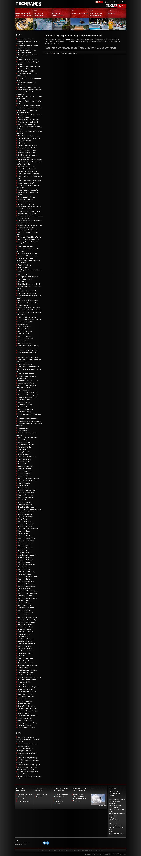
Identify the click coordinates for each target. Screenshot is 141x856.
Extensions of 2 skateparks (27, 507)
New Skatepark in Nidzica (26, 639)
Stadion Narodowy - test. (26, 228)
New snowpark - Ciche (25, 627)
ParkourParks (59, 801)
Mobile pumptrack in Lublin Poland (29, 181)
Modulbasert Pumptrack (26, 199)
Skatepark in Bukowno (25, 548)
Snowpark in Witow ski (25, 543)
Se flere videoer (102, 805)
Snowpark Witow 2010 (25, 466)
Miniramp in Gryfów (24, 682)
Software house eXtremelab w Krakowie (121, 854)
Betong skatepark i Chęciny (27, 153)
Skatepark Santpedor (25, 514)
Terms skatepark (41, 795)
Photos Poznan (23, 519)
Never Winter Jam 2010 (26, 445)
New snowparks (23, 699)
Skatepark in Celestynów (26, 581)
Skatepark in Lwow (24, 562)
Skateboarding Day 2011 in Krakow (29, 310)
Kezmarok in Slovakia (25, 553)
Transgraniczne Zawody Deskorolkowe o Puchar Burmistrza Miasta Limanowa (28, 260)
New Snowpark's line (25, 648)
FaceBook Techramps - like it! (99, 2)
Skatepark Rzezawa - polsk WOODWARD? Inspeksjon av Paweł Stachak (28, 127)
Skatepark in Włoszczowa (26, 644)
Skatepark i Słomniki (24, 141)
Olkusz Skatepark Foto (25, 246)
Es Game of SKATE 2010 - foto (28, 350)
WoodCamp (22, 685)
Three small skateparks (25, 505)
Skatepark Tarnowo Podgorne (28, 490)
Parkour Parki (22, 282)
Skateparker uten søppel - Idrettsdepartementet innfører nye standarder (28, 41)
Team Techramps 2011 (25, 322)
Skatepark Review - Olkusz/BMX (28, 239)
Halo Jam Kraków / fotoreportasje (29, 138)
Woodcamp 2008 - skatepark (27, 591)
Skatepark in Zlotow (24, 579)
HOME (39, 850)
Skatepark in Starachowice (26, 565)
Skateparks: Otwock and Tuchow (28, 529)
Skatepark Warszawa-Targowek (28, 478)
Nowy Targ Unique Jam (25, 641)
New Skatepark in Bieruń (26, 675)
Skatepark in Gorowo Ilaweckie (28, 393)
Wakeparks (58, 799)
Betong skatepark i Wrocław (27, 148)
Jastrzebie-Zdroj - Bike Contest (28, 357)
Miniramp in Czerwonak (25, 689)
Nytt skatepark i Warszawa (27, 169)
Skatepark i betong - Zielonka (27, 117)
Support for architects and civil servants (24, 795)
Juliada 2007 (22, 656)
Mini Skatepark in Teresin (26, 651)
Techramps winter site (25, 725)
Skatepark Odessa (24, 473)
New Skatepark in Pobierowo (27, 716)
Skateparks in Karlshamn (26, 409)
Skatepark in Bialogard (25, 560)
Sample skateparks (24, 801)
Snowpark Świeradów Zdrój (27, 457)
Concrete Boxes (23, 431)
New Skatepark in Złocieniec (27, 670)
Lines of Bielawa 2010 (25, 364)
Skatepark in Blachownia (26, 374)
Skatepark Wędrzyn (24, 327)
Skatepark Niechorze (24, 610)
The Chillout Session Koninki (27, 293)
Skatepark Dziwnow (24, 469)
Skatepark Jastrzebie (24, 502)
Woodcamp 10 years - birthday (28, 303)
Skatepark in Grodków (25, 701)
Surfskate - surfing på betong (27, 59)
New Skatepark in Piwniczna (27, 692)
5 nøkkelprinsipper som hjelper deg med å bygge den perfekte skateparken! (28, 92)
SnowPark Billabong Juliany (27, 620)
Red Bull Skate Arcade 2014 (27, 253)
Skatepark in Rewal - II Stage (27, 711)
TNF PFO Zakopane (24, 459)
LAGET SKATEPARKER (82, 850)
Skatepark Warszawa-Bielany (27, 617)
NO (123, 6)
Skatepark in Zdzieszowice (26, 622)
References (39, 797)
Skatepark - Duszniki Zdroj (26, 572)
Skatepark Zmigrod (24, 343)
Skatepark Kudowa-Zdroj (26, 339)
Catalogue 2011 (23, 324)
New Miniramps (23, 637)
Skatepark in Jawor (24, 402)
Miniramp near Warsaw (25, 557)
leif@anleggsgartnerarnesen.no (119, 814)
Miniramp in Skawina (24, 412)
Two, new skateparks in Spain (27, 397)
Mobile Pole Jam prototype (27, 317)
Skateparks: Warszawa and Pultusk (29, 509)
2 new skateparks (23, 485)
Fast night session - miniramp (27, 419)
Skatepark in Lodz (24, 531)
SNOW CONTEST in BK (25, 694)
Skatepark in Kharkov (25, 646)
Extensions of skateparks (26, 536)
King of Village (22, 450)
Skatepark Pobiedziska (25, 495)
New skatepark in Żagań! (26, 183)
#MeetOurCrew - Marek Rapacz (28, 136)
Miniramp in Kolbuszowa (26, 608)
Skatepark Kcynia (23, 341)
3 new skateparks (23, 567)
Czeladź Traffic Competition (27, 706)
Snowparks (58, 804)
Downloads (76, 801)
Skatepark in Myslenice (25, 517)
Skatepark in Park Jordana (26, 584)
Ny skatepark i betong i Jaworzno (29, 87)
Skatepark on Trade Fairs (26, 632)
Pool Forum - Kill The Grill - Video (29, 211)
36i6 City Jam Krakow (25, 713)
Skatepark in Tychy (24, 569)
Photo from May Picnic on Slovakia (29, 677)
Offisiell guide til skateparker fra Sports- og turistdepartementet (79, 796)
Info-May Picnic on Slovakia (27, 680)
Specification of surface (25, 799)
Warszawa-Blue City (25, 447)
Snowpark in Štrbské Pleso (27, 538)
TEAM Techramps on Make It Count (29, 319)
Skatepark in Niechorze (25, 658)
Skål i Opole (22, 143)
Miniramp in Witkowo (25, 629)
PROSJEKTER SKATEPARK (57, 850)
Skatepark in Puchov (24, 407)
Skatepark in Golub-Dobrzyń (27, 598)
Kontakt (122, 2)
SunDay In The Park (24, 452)
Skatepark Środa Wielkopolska (28, 437)
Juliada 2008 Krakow (25, 574)
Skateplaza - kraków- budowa (28, 300)
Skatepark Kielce (23, 329)
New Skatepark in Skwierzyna (27, 665)
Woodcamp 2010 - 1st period (28, 395)
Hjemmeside (108, 2)
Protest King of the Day (26, 696)
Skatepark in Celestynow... (26, 493)
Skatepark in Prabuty (25, 603)
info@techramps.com (116, 834)
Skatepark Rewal (23, 464)
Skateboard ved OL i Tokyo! (27, 166)
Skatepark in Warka (24, 545)
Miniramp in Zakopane (25, 400)
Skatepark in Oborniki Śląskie (27, 593)
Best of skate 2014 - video (27, 214)
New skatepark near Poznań (27, 708)
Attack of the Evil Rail (25, 718)
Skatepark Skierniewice (25, 497)
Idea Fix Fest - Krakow (25, 404)
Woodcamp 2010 (23, 428)
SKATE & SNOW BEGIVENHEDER (95, 850)
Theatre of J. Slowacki (25, 279)
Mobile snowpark (23, 454)
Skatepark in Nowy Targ (26, 524)
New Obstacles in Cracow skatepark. (30, 225)
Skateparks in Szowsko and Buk (28, 367)
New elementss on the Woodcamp (29, 421)
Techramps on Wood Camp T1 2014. (30, 237)
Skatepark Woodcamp (25, 663)
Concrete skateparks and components (61, 795)
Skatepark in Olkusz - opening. (28, 256)
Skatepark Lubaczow (25, 476)
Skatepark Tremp (23, 488)
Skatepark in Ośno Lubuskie (27, 586)
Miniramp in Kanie (23, 615)
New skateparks (23, 533)
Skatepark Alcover (24, 336)
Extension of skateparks (26, 596)
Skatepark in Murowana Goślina (28, 577)
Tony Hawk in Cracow (25, 265)
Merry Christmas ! (23, 267)
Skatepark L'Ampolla (25, 331)
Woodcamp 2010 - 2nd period (28, 381)
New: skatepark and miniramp (27, 555)
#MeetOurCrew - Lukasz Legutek (29, 66)
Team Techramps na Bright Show (29, 308)
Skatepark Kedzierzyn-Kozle (27, 481)
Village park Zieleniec (25, 625)
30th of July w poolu (24, 461)
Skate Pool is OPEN (24, 605)
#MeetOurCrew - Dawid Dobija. (28, 120)
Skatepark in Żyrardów (25, 613)
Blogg (116, 2)
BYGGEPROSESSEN (46, 850)
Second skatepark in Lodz (26, 500)
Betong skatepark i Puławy (27, 150)
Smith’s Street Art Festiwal (27, 728)
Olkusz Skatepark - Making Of (27, 230)
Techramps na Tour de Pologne (28, 723)
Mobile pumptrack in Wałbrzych (28, 174)
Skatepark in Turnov (24, 202)
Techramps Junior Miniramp (27, 197)
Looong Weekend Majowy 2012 (28, 277)
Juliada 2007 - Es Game (25, 653)
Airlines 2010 (22, 440)
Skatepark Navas (23, 334)
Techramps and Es (24, 661)
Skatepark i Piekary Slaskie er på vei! (30, 115)
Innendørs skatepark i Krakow (27, 145)
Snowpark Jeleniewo (25, 471)
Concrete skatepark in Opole (27, 291)
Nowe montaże (23, 305)
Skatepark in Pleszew (25, 526)
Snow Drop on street (25, 720)
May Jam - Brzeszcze (25, 442)
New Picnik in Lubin (24, 634)
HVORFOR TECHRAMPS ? (70, 850)
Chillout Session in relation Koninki (29, 284)
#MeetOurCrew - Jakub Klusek (28, 122)
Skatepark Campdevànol (26, 541)
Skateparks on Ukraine (25, 521)
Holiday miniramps (24, 589)
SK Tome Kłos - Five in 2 (26, 204)
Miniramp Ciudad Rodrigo (26, 512)
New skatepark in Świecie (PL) (28, 190)
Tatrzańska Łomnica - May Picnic (28, 687)
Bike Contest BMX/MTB (26, 383)
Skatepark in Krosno (24, 550)
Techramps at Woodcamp (26, 672)
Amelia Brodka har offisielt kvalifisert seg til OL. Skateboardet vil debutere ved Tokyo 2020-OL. (29, 162)
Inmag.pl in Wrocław (24, 704)
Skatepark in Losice (24, 274)
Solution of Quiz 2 (23, 668)
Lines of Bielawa (23, 390)
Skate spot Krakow (24, 483)
